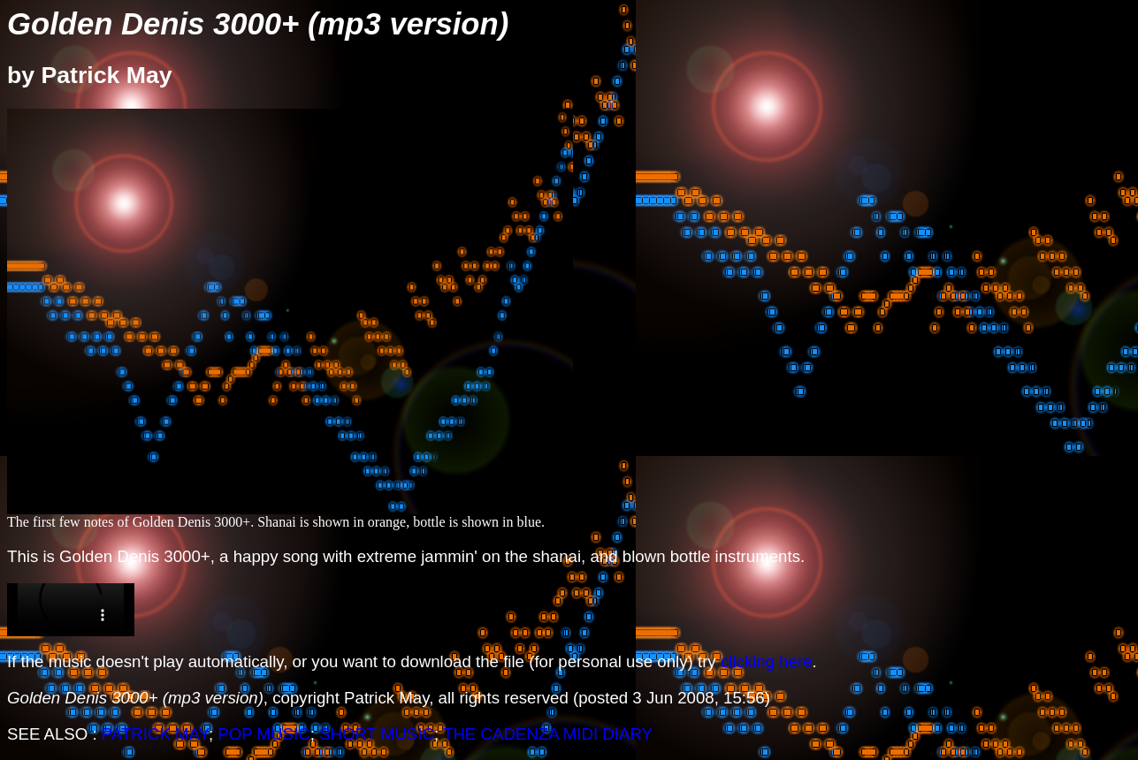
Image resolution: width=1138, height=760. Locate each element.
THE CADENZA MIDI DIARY (548, 734)
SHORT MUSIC (376, 734)
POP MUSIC (263, 734)
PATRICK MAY (155, 734)
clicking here (767, 661)
